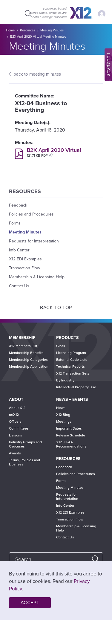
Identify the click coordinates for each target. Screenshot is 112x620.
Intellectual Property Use (76, 387)
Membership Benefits (26, 353)
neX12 (14, 415)
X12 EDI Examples (25, 259)
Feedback (18, 205)
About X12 (17, 408)
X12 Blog (63, 415)
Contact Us (19, 285)
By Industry (65, 380)
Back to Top (56, 308)
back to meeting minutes (37, 74)
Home (10, 30)
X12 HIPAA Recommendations (71, 444)
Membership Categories (28, 360)
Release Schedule (70, 435)
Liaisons (15, 435)
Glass (60, 346)
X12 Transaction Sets (72, 373)
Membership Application (28, 366)
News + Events (72, 399)
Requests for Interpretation (34, 241)
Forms (15, 223)
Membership (22, 337)
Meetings (63, 421)
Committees (19, 428)
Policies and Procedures (31, 214)
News (60, 408)
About (16, 399)
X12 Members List (23, 346)
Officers (15, 421)
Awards (15, 453)
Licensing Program (71, 353)
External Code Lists (71, 360)
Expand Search (27, 13)
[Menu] (12, 14)
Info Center (19, 250)
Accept (30, 603)
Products (67, 337)
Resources (27, 30)
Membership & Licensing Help (37, 277)
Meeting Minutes (52, 30)
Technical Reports (70, 366)
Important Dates (69, 428)
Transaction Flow (24, 268)
